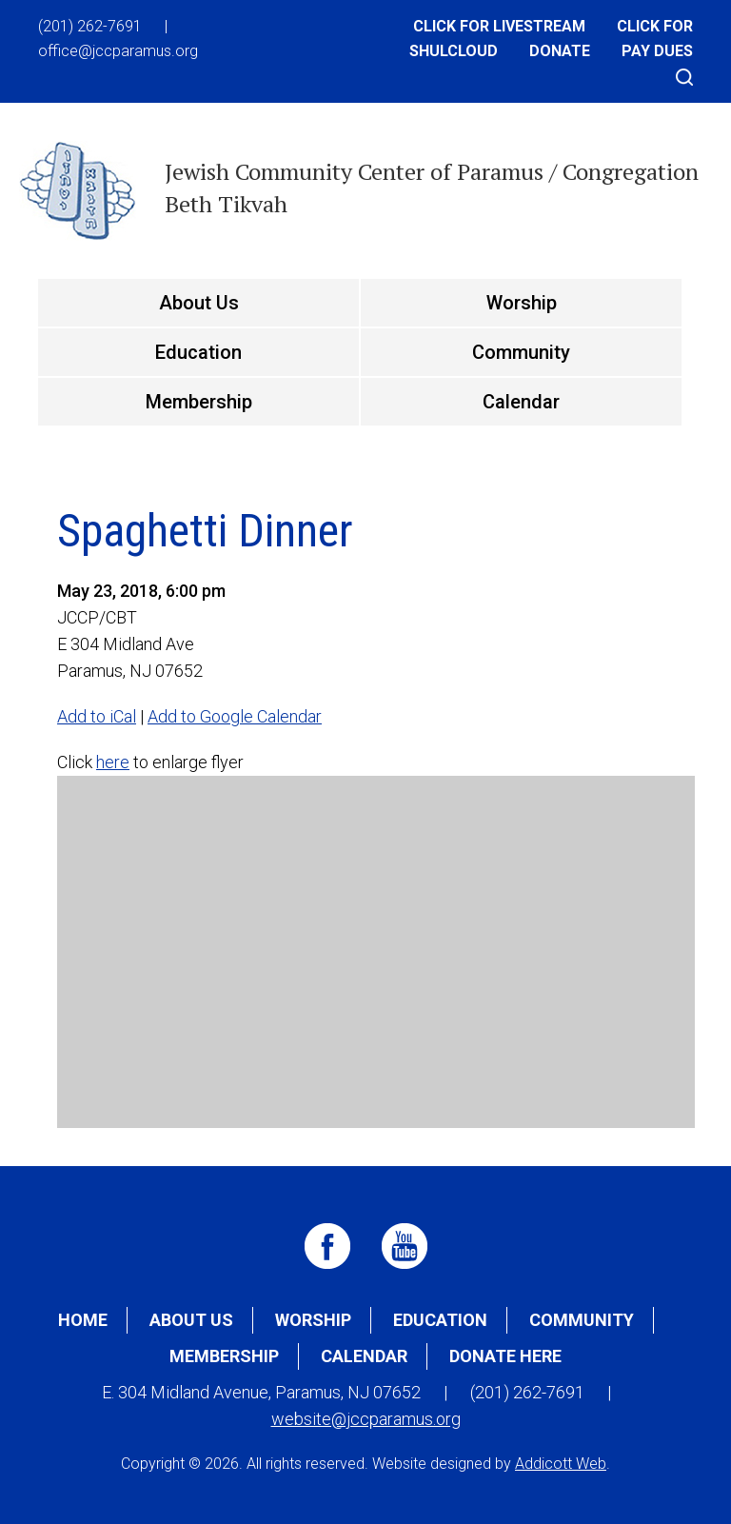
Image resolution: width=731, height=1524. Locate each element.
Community (521, 352)
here (112, 762)
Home (83, 1320)
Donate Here (505, 1356)
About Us (199, 302)
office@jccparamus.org (118, 51)
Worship (521, 302)
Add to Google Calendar (235, 716)
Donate (559, 51)
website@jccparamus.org (366, 1419)
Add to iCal (96, 716)
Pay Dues (657, 51)
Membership (199, 401)
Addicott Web (560, 1464)
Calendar (521, 401)
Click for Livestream (499, 26)
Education (198, 352)
